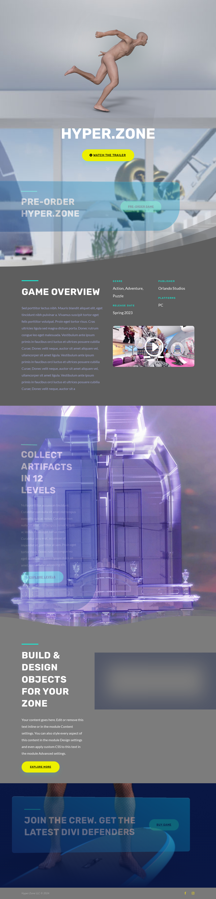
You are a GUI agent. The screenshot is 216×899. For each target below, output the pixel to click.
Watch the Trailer (109, 155)
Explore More (40, 766)
